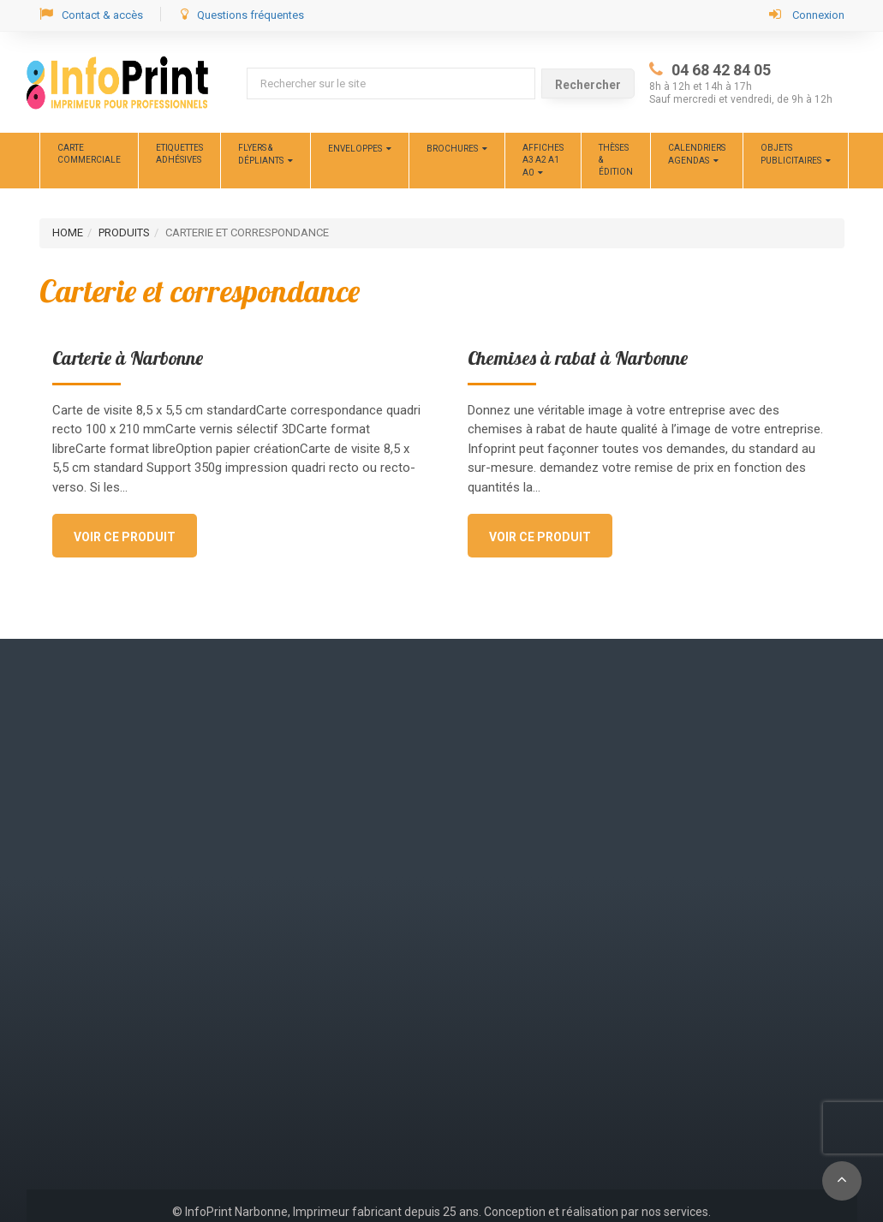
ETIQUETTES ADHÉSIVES (179, 153)
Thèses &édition (616, 160)
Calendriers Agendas (696, 154)
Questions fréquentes (242, 14)
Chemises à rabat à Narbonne (578, 358)
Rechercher (588, 85)
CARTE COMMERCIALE (89, 153)
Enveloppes (355, 148)
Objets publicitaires (791, 154)
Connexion (806, 14)
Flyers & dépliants (260, 154)
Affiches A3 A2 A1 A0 (543, 160)
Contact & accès (91, 14)
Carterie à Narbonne (127, 358)
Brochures (452, 148)
